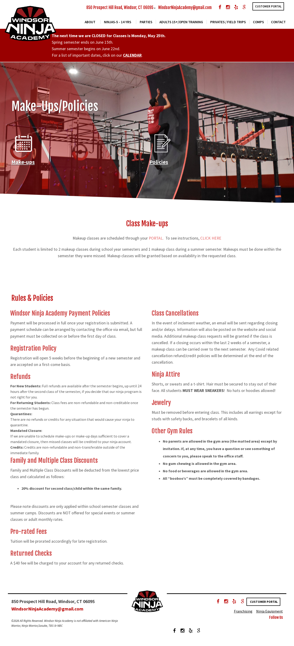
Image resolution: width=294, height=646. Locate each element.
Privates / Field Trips (228, 23)
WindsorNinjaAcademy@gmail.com (185, 7)
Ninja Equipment (269, 613)
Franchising (243, 613)
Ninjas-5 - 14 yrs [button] (117, 23)
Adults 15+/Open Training (181, 23)
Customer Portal (268, 6)
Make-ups (23, 164)
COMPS (258, 23)
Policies (158, 164)
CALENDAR (132, 57)
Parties (146, 23)
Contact (278, 23)
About (90, 23)
